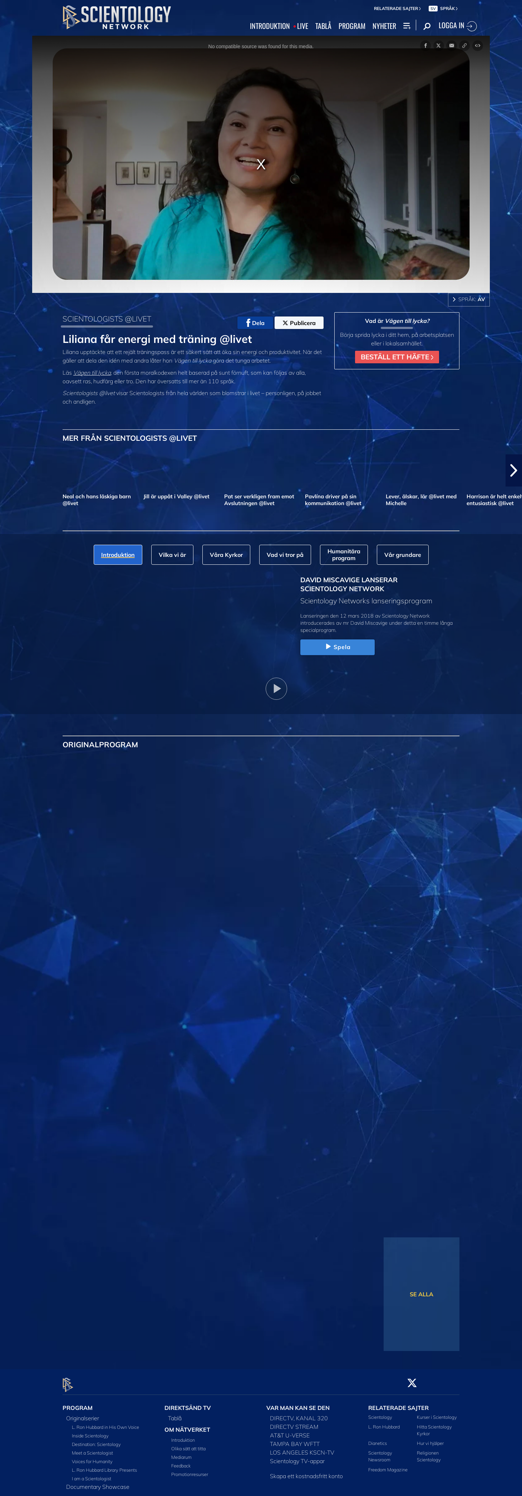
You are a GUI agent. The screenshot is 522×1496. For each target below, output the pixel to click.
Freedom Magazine (388, 1465)
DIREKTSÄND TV (187, 1403)
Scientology (380, 1413)
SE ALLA (421, 1294)
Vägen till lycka (92, 372)
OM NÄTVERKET (187, 1425)
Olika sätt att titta (188, 1444)
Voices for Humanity (92, 1457)
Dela (255, 323)
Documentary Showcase (97, 1482)
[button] (514, 470)
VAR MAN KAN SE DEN (298, 1403)
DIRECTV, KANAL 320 (299, 1413)
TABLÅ (323, 26)
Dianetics (377, 1439)
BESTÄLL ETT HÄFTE (397, 357)
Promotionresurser (189, 1470)
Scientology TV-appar (297, 1456)
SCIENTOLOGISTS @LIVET (107, 318)
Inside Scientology (90, 1431)
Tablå (175, 1413)
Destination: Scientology (96, 1440)
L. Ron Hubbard (384, 1422)
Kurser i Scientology (437, 1413)
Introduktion (183, 1436)
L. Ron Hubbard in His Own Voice (105, 1423)
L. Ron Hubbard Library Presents (104, 1465)
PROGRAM (352, 26)
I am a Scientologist (91, 1474)
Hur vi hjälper (430, 1439)
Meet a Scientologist (92, 1448)
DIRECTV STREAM (294, 1422)
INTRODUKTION (270, 26)
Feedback (181, 1462)
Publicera (299, 322)
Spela (337, 647)
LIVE (302, 26)
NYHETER (384, 26)
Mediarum (181, 1453)
